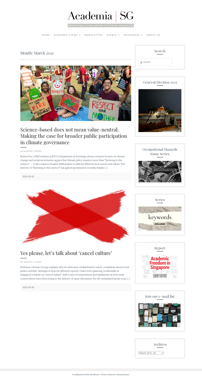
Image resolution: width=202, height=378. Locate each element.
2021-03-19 (28, 287)
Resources (132, 35)
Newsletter (94, 35)
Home (46, 35)
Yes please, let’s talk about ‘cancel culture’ (66, 253)
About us (153, 35)
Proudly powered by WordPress (85, 375)
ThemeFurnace (122, 375)
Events (112, 35)
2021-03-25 (28, 176)
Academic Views (66, 35)
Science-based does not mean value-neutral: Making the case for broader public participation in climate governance (73, 135)
